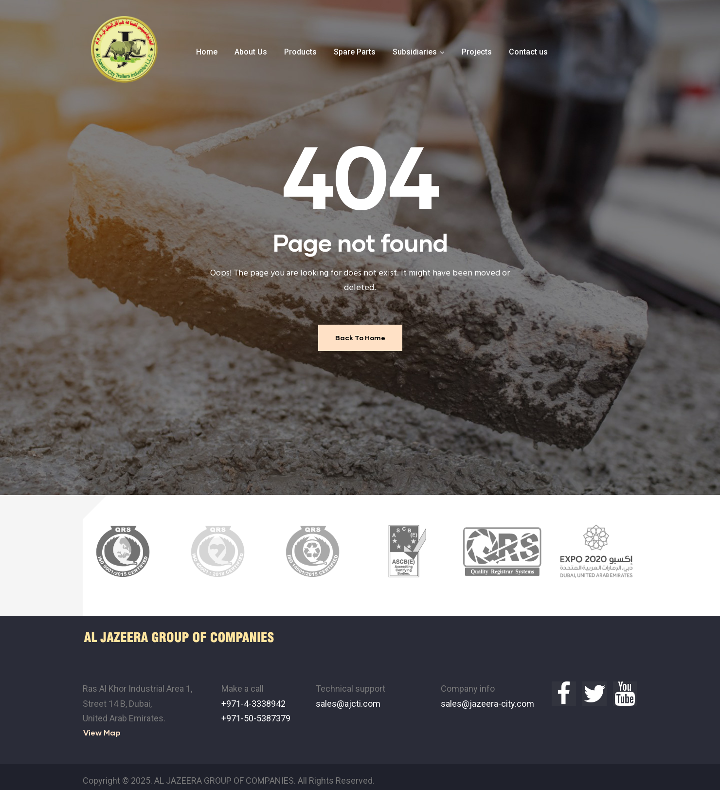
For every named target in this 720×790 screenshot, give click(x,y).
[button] (102, 724)
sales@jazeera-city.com (487, 695)
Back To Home (360, 337)
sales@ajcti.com (348, 695)
